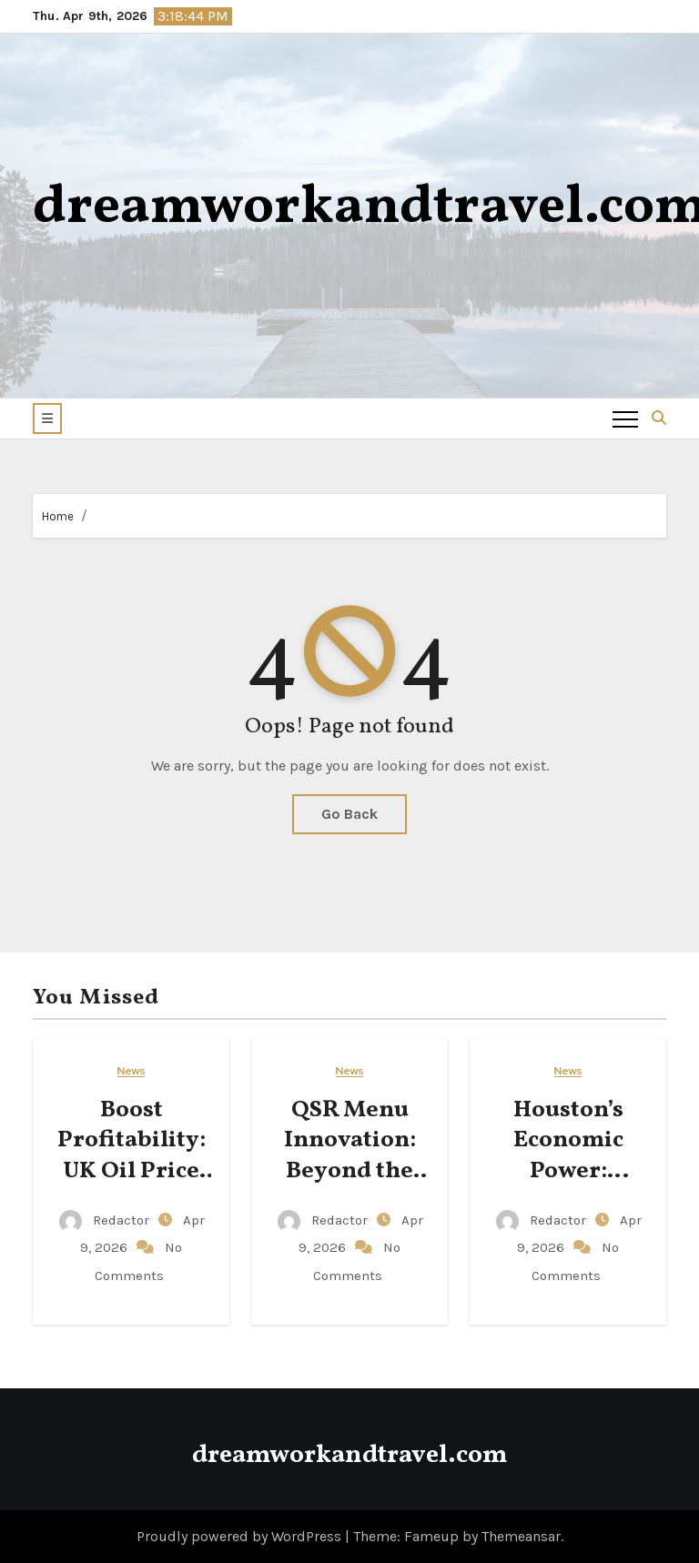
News (131, 1071)
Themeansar (521, 1536)
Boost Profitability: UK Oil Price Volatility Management (131, 1171)
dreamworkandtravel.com (349, 1455)
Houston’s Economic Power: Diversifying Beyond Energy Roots (568, 1187)
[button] (47, 418)
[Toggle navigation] (625, 418)
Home (58, 516)
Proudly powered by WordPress (241, 1536)
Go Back (349, 813)
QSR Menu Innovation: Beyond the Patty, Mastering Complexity (349, 1187)
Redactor (106, 1220)
